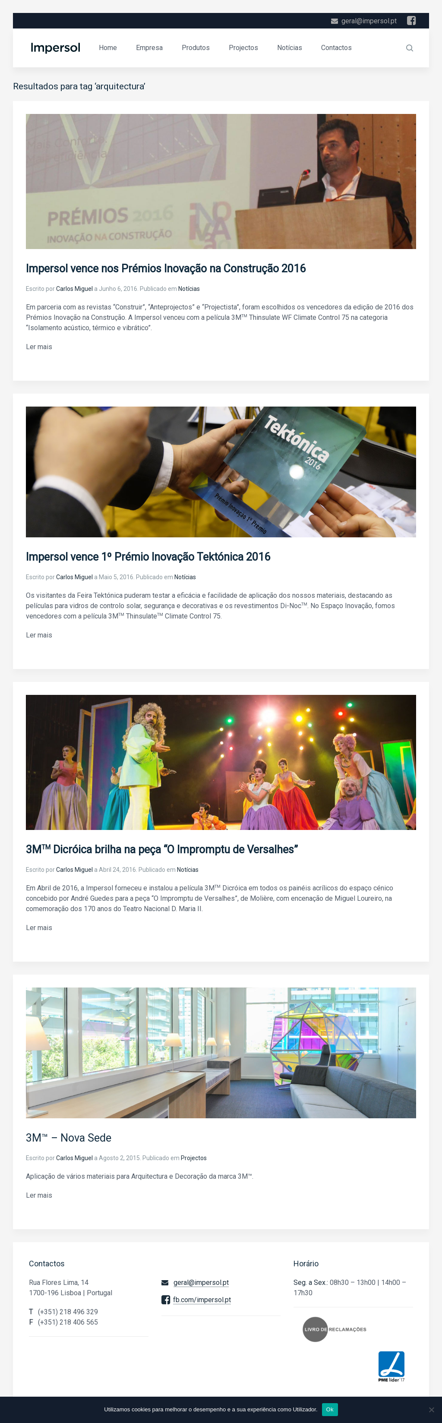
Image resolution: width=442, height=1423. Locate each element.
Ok (330, 1409)
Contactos (336, 48)
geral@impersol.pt (369, 21)
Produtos (196, 48)
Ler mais (39, 347)
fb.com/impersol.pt (202, 1300)
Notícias (289, 48)
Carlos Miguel (74, 288)
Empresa (149, 48)
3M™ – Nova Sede (68, 1138)
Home (108, 48)
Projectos (243, 48)
